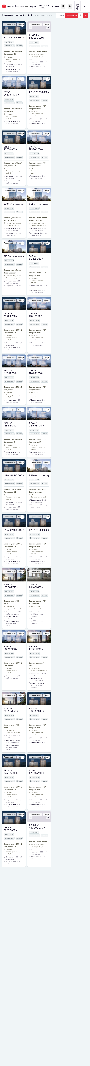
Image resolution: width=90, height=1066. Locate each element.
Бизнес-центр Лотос (38, 52)
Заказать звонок (70, 6)
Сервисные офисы (44, 6)
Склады (55, 6)
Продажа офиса (9, 24)
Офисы (33, 6)
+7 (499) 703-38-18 (77, 6)
